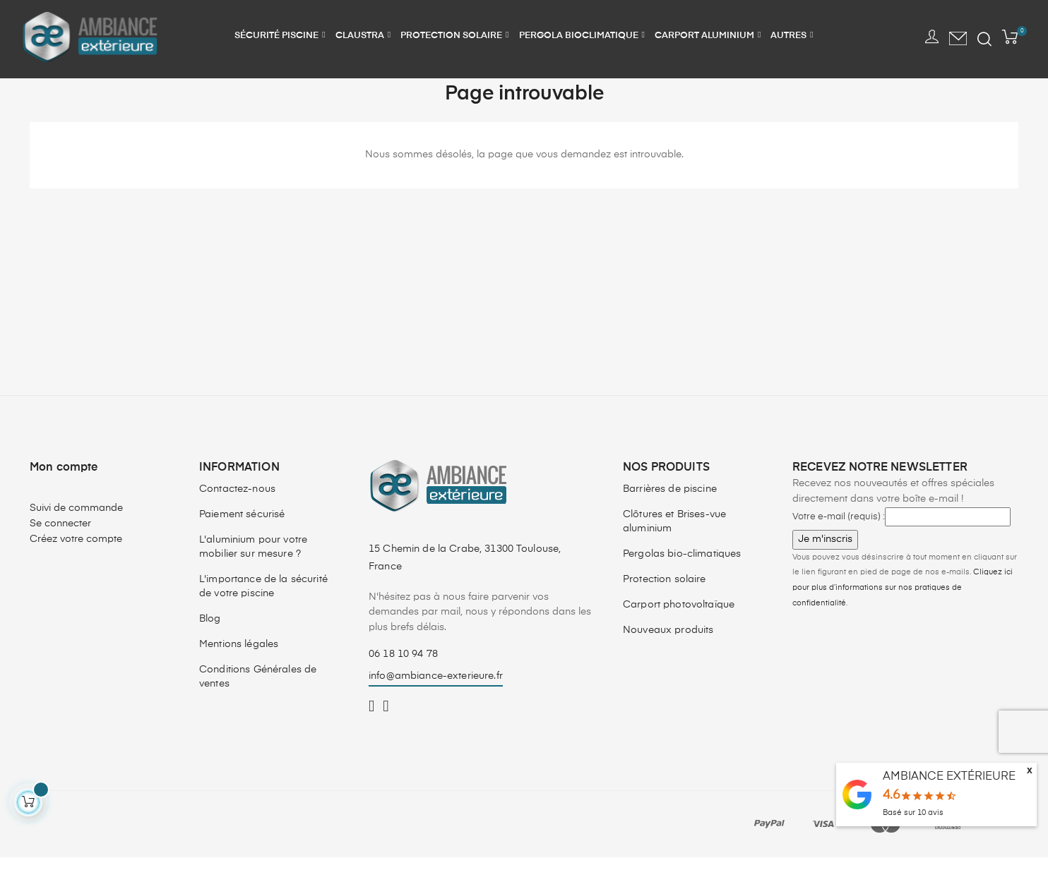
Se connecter (60, 559)
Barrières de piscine (670, 526)
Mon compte (64, 503)
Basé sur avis (913, 812)
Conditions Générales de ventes (257, 713)
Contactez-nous (237, 526)
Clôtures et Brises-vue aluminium (674, 558)
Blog (210, 655)
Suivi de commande (76, 545)
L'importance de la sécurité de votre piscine (263, 623)
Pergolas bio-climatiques (682, 591)
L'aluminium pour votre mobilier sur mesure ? (253, 584)
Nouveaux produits (668, 667)
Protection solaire (664, 616)
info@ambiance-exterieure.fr (436, 713)
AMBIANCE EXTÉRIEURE (949, 777)
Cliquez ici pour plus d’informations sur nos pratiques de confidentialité (902, 624)
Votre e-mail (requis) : (838, 552)
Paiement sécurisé (242, 551)
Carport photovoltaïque (678, 641)
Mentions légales (238, 681)
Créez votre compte (76, 575)
